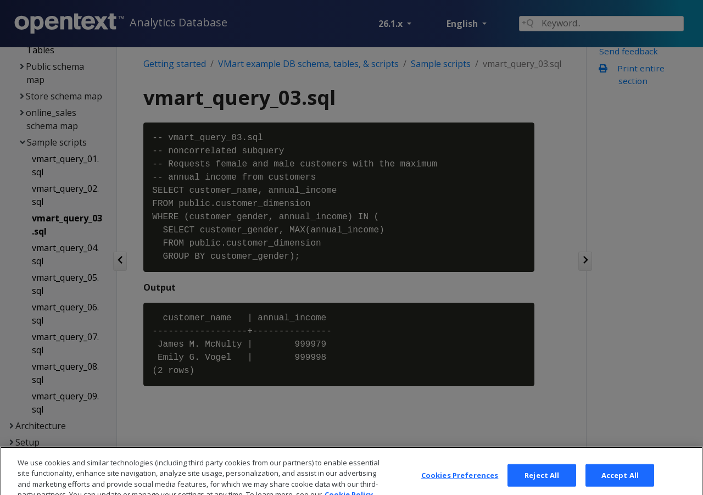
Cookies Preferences (459, 483)
